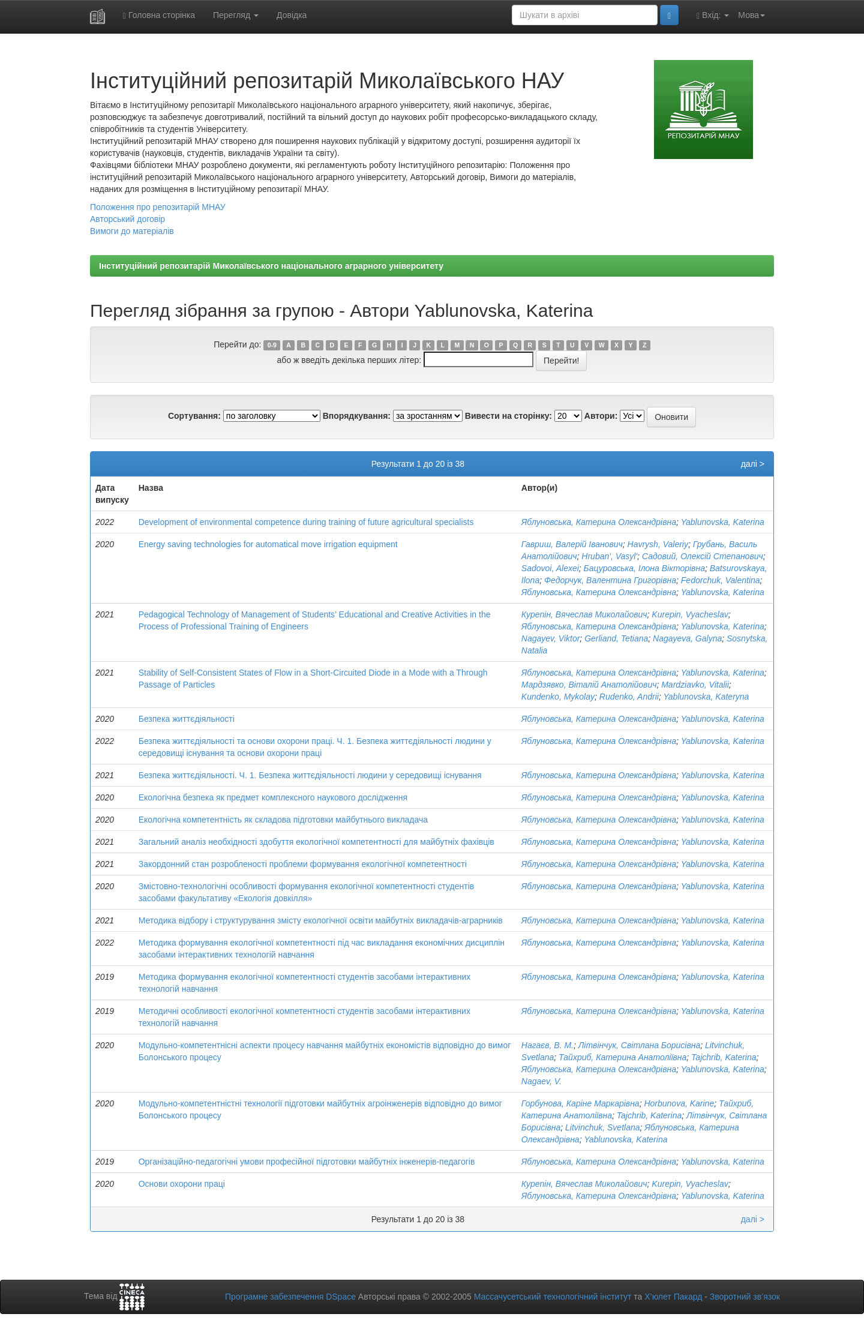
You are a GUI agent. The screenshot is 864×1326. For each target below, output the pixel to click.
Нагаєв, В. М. (547, 1045)
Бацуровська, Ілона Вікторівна (644, 568)
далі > (752, 464)
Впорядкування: (357, 416)
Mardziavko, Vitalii (695, 684)
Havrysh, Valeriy (658, 544)
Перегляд (236, 15)
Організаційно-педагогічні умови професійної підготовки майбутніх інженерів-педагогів (307, 1161)
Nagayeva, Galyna (687, 638)
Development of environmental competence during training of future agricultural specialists (306, 522)
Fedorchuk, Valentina (720, 580)
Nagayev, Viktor (550, 638)
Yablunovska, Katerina (722, 522)
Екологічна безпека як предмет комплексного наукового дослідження (273, 797)
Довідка (292, 15)
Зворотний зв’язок (745, 1296)
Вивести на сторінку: (508, 416)
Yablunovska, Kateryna (706, 696)
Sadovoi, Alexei (550, 568)
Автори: (601, 416)
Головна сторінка (159, 15)
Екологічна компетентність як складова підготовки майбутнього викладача (283, 819)
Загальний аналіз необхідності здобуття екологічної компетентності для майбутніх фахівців (316, 842)
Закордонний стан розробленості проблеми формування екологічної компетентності (303, 864)
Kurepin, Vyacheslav (690, 614)
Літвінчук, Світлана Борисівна (639, 1045)
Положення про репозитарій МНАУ (158, 207)
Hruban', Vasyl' (609, 556)
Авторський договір (127, 219)
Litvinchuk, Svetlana (602, 1127)
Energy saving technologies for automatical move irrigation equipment (268, 544)
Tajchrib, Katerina (723, 1057)
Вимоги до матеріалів (132, 231)
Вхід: (713, 15)
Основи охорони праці (182, 1184)
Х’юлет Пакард (673, 1296)
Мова (751, 15)
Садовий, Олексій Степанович (702, 556)
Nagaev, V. (541, 1081)
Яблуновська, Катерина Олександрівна (598, 522)
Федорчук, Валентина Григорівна (610, 580)
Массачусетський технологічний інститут (553, 1296)
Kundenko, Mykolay (558, 696)
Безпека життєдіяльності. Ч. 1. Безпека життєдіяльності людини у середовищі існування (310, 775)
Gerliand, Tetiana (616, 638)
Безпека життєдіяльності (187, 719)
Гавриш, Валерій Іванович (572, 544)
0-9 (272, 345)
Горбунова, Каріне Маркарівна (580, 1103)
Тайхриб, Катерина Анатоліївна (622, 1057)
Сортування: (194, 416)
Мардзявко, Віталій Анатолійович (589, 684)
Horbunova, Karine (679, 1103)
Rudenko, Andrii (629, 696)
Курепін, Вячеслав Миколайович (584, 614)
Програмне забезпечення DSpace (290, 1296)
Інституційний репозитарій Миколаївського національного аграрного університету (271, 266)
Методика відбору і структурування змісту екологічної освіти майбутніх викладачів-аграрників (321, 920)
